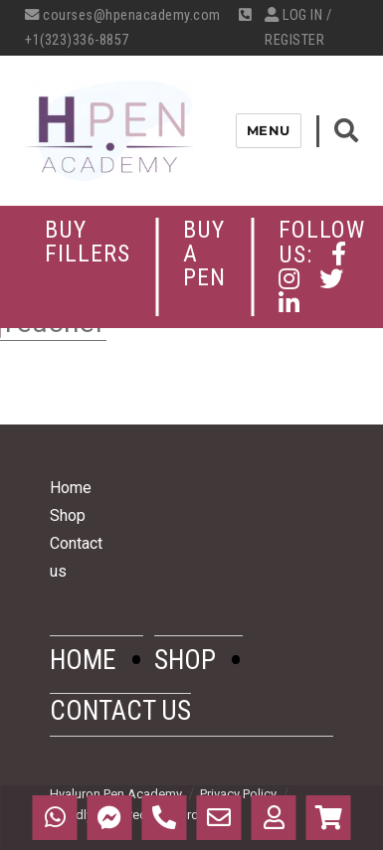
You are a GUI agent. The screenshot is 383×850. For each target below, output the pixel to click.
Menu (268, 130)
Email (219, 817)
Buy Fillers (87, 241)
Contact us (120, 711)
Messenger (110, 817)
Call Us (164, 817)
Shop (68, 515)
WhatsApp (55, 817)
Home (71, 487)
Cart (328, 817)
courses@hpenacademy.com (123, 15)
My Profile (274, 817)
